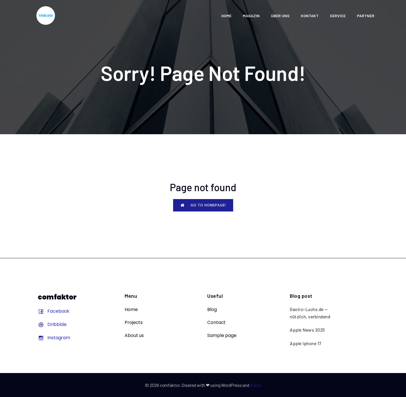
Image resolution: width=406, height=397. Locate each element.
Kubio (255, 385)
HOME (226, 15)
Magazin (251, 15)
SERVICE (338, 15)
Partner (365, 15)
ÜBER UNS (280, 15)
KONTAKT (310, 15)
